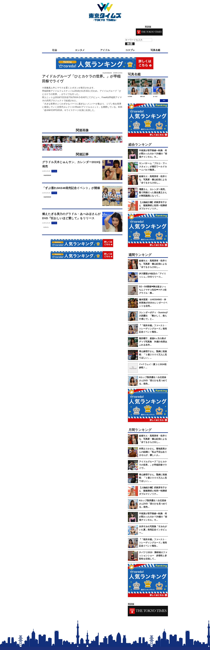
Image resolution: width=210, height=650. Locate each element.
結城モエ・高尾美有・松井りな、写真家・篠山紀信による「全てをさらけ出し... (153, 179)
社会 (54, 50)
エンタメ (80, 50)
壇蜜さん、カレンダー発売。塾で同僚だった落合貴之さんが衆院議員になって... (153, 192)
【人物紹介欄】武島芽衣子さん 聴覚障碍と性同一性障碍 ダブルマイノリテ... (154, 205)
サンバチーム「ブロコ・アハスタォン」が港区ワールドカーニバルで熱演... (153, 166)
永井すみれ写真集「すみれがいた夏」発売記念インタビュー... (153, 529)
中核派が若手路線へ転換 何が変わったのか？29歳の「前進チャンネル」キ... (153, 153)
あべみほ (155, 96)
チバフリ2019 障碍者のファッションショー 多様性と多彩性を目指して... (153, 555)
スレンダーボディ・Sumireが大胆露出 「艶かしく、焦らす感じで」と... (153, 315)
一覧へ (164, 100)
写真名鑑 (155, 50)
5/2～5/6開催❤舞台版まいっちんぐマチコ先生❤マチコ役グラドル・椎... (152, 289)
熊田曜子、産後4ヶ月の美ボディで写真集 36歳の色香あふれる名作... (153, 341)
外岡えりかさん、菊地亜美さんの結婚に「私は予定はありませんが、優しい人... (153, 452)
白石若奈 (130, 96)
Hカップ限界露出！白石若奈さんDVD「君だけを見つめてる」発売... (153, 380)
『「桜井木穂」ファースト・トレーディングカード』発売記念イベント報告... (153, 328)
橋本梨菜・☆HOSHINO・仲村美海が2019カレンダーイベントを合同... (153, 302)
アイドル (105, 50)
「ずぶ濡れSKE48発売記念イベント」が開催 (71, 187)
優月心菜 (142, 96)
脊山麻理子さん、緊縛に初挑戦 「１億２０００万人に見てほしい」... (153, 354)
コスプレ (130, 50)
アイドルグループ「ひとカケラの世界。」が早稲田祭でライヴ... (153, 465)
